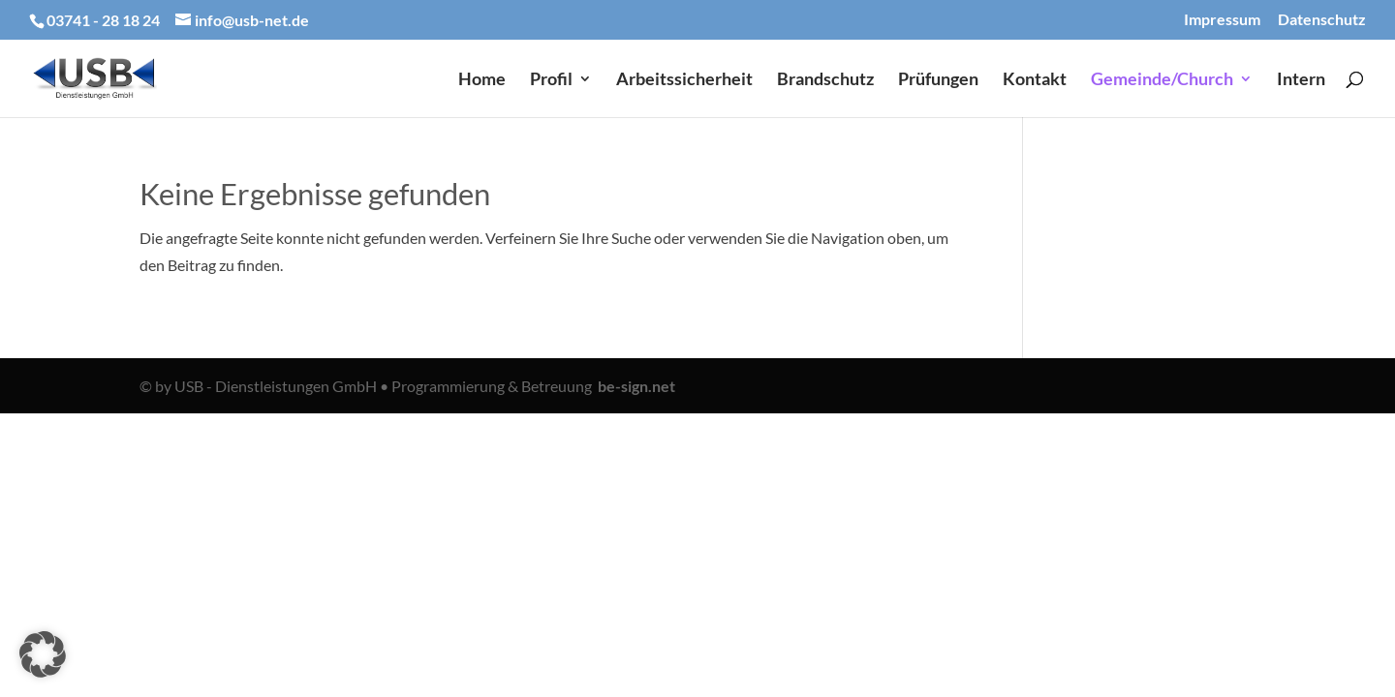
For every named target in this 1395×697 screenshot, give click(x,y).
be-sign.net (636, 386)
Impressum (1222, 20)
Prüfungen (938, 80)
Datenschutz (1322, 20)
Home (482, 80)
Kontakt (1035, 80)
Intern (1301, 80)
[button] (42, 654)
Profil (551, 80)
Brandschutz (825, 80)
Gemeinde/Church (1162, 80)
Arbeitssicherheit (684, 80)
